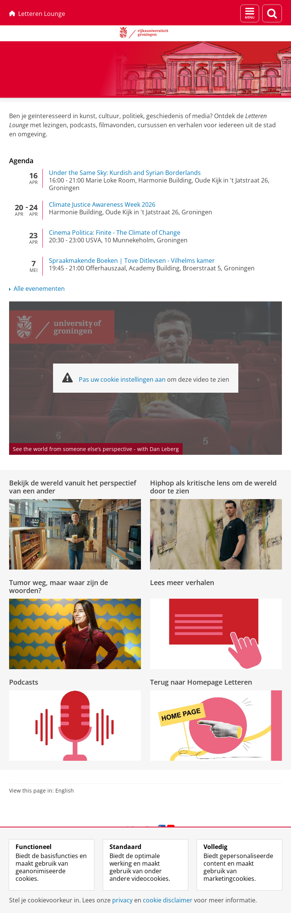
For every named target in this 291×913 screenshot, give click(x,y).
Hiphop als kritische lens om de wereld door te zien (213, 486)
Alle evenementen (39, 288)
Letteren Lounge (37, 13)
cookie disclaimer (167, 900)
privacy (122, 900)
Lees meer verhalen (182, 582)
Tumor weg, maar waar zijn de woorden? (58, 586)
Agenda (21, 160)
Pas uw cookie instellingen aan (122, 379)
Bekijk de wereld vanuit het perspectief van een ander (72, 486)
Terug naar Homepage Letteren (201, 682)
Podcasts (23, 682)
